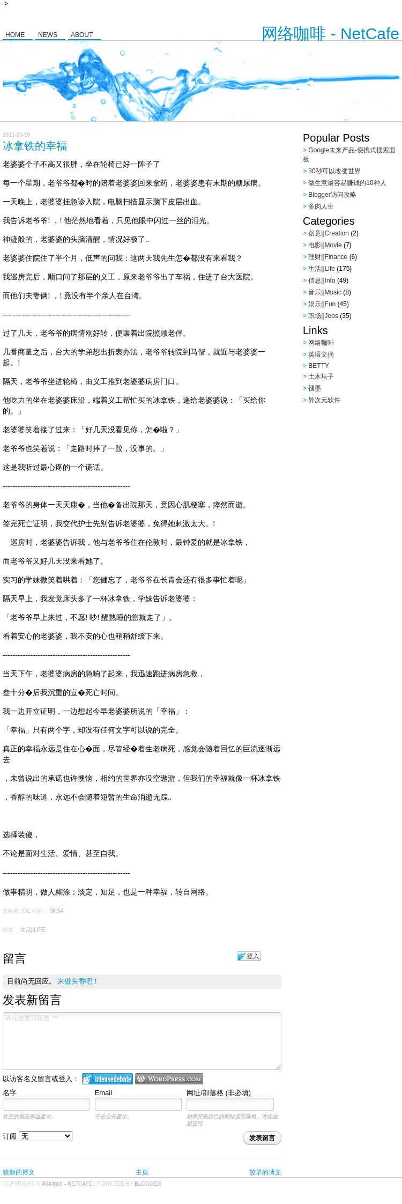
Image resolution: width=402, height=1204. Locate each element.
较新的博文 (19, 1172)
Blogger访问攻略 (332, 194)
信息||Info (321, 280)
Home (15, 35)
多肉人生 (321, 206)
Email (104, 1093)
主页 (142, 1172)
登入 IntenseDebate (107, 1078)
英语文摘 (321, 354)
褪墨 (314, 388)
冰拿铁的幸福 (35, 146)
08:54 (56, 911)
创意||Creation (328, 233)
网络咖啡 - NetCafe (330, 33)
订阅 (37, 1136)
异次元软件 (324, 400)
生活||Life (32, 930)
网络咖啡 (321, 342)
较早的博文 (265, 1172)
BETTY (318, 366)
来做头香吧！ (78, 981)
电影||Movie (324, 245)
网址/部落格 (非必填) (219, 1093)
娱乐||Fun (322, 304)
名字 (10, 1093)
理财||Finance (327, 257)
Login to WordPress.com (169, 1078)
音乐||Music (324, 292)
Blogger (148, 1184)
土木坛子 (321, 376)
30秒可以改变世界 (334, 171)
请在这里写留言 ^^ (142, 1041)
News (47, 35)
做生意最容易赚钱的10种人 (347, 183)
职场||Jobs (323, 316)
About (82, 35)
